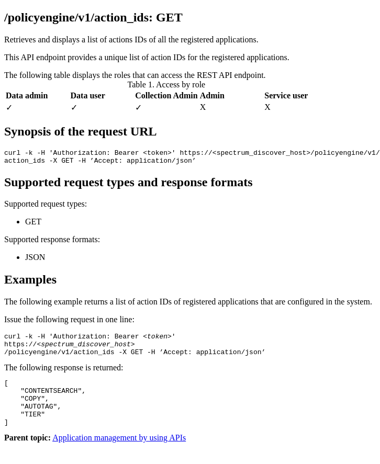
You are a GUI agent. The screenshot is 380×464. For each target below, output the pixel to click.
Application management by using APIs (119, 454)
